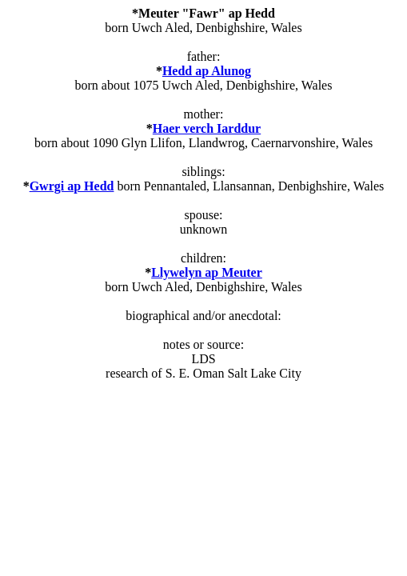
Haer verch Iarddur (207, 128)
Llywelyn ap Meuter (206, 272)
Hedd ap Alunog (206, 71)
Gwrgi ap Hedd (72, 186)
